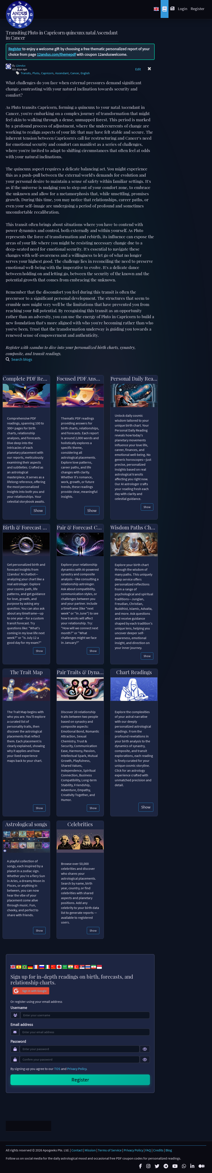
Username (18, 1007)
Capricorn (47, 73)
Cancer (74, 73)
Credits (158, 1149)
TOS (57, 1069)
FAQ (148, 1149)
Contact (77, 1149)
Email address (21, 1024)
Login (182, 8)
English (85, 73)
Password (18, 1041)
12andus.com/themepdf (56, 54)
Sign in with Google (29, 990)
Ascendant (62, 73)
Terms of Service (110, 1149)
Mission (90, 1149)
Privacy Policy (76, 1069)
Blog (169, 1149)
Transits (26, 73)
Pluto (35, 73)
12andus (20, 65)
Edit (138, 69)
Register (198, 8)
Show (38, 510)
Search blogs (19, 359)
